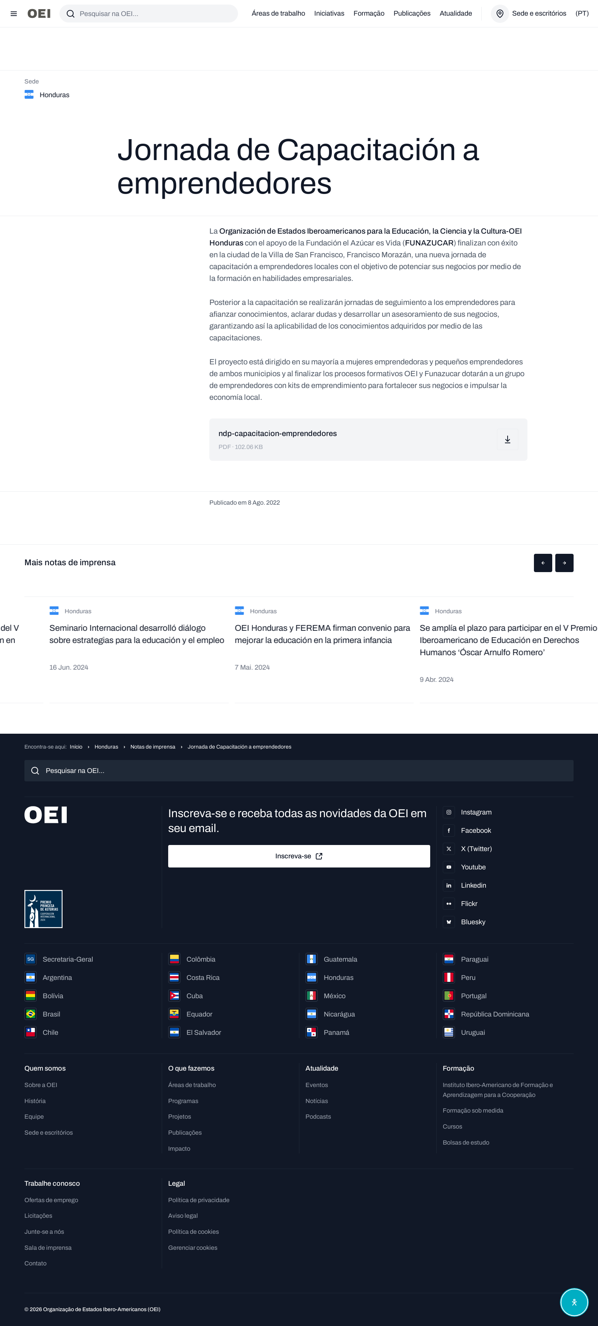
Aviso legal (183, 1215)
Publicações (412, 13)
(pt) (582, 13)
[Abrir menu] (13, 13)
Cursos (452, 1126)
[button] (543, 563)
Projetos (179, 1116)
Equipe (34, 1116)
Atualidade (456, 13)
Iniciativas (329, 13)
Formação (369, 13)
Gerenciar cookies (192, 1247)
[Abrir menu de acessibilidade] (574, 1302)
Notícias (316, 1101)
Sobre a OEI (40, 1085)
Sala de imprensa (48, 1247)
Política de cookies (193, 1231)
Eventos (316, 1085)
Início (76, 747)
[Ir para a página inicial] (38, 13)
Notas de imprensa (152, 747)
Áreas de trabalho (278, 13)
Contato (35, 1263)
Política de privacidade (199, 1200)
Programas (183, 1101)
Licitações (38, 1215)
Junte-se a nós (44, 1231)
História (35, 1101)
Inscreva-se (299, 856)
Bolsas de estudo (466, 1142)
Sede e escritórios (48, 1132)
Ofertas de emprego (51, 1200)
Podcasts (318, 1116)
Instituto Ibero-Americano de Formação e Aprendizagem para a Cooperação (498, 1090)
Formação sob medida (473, 1110)
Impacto (179, 1148)
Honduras (106, 747)
